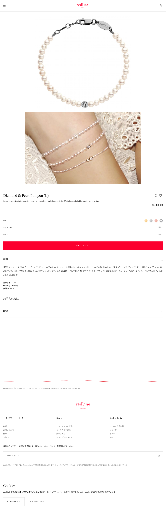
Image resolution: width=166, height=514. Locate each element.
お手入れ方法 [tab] (11, 298)
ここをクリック (122, 465)
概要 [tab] (5, 259)
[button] (83, 227)
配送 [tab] (5, 311)
